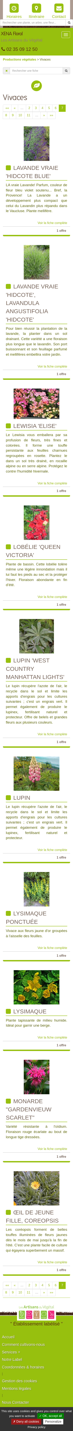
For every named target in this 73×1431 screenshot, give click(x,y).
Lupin (18, 797)
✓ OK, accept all (50, 1416)
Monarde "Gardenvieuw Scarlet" (28, 1109)
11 (28, 115)
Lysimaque (26, 1011)
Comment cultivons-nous (23, 1344)
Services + (11, 1352)
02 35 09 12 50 (19, 49)
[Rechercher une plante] (33, 22)
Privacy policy (37, 1427)
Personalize (53, 1421)
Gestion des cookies (19, 1381)
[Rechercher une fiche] (36, 70)
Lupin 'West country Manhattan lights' (35, 668)
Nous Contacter (15, 1402)
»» (51, 115)
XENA (21, 38)
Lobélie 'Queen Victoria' (33, 551)
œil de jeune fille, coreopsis (32, 1216)
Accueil (8, 1337)
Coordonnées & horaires (23, 1367)
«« (7, 108)
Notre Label (12, 1359)
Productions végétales (20, 59)
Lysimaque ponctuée (26, 917)
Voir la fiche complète (52, 223)
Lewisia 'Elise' (31, 426)
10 (20, 115)
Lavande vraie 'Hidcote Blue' (32, 172)
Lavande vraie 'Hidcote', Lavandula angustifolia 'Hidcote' (32, 303)
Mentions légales (16, 1388)
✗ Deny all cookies (26, 1421)
